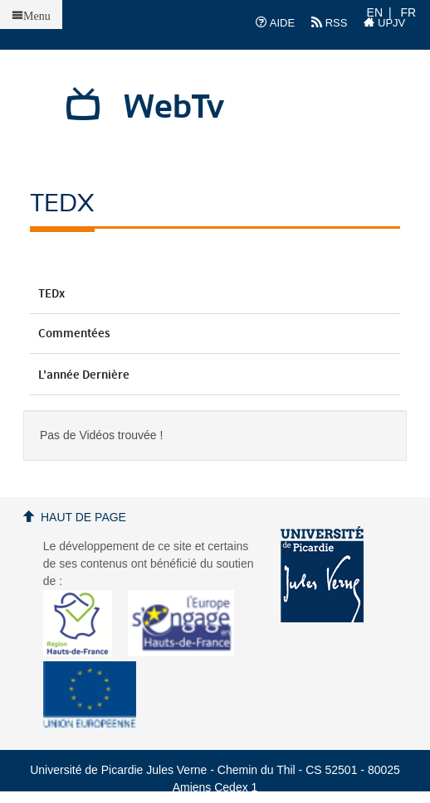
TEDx (215, 294)
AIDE (275, 22)
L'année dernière (215, 375)
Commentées (215, 334)
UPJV (384, 22)
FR (409, 12)
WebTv (174, 107)
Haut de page (83, 517)
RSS (329, 22)
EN (375, 12)
